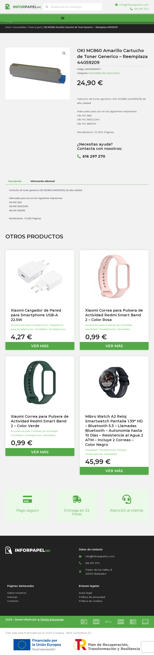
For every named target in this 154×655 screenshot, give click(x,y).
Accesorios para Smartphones (29, 325)
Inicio (8, 27)
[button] (64, 53)
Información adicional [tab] (43, 181)
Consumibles (19, 27)
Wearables (123, 329)
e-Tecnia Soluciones (51, 619)
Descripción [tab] (14, 181)
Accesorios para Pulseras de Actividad (108, 325)
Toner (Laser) (35, 27)
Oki (103, 73)
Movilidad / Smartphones (50, 329)
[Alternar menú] (62, 18)
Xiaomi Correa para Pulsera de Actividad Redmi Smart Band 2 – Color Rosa (114, 315)
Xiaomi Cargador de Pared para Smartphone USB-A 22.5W (36, 315)
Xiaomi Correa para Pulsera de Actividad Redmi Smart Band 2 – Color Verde (40, 421)
